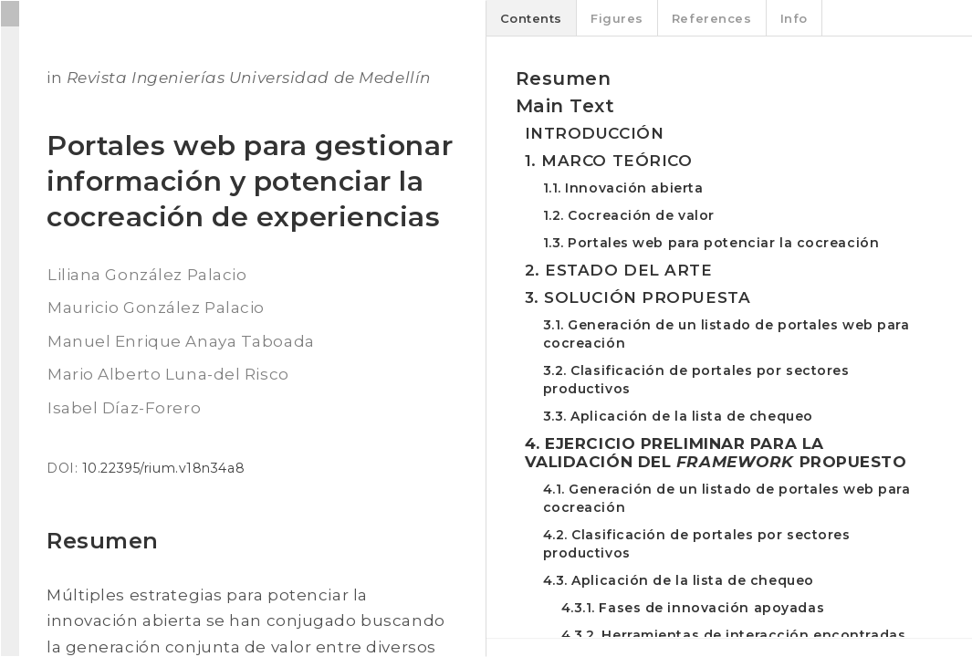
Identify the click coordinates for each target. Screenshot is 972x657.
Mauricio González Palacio (156, 307)
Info (794, 18)
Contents (531, 18)
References (712, 18)
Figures (617, 18)
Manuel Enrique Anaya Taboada (181, 341)
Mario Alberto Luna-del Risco (168, 374)
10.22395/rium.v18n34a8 (163, 468)
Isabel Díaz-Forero (124, 408)
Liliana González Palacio (146, 275)
